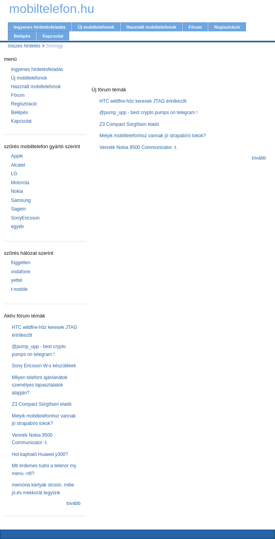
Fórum (195, 27)
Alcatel (18, 165)
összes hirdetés (24, 46)
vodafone (20, 271)
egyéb (17, 226)
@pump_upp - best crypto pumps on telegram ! (148, 112)
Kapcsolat (52, 36)
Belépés (22, 36)
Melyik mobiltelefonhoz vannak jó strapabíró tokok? (152, 135)
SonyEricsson (25, 218)
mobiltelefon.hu (51, 9)
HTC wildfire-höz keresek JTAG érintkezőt (143, 101)
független (20, 262)
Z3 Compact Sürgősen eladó (42, 404)
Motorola (20, 182)
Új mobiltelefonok (96, 27)
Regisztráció (227, 27)
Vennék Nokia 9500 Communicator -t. (138, 147)
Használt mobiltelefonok (151, 27)
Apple (17, 156)
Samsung (21, 200)
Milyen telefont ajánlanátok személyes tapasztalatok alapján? (40, 385)
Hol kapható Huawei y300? (40, 454)
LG (14, 173)
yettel (16, 280)
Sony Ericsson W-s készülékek (44, 365)
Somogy (54, 46)
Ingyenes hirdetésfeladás (40, 27)
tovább (73, 503)
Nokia (17, 191)
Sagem (18, 209)
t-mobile (19, 289)
